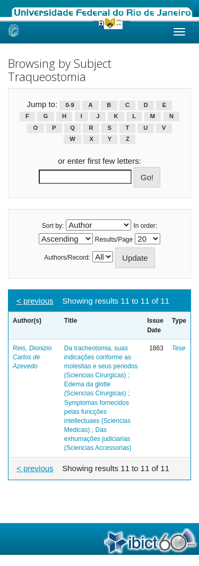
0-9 (70, 105)
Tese (179, 348)
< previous (35, 300)
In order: (146, 225)
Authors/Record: (67, 257)
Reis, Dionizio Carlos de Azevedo (32, 357)
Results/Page (114, 239)
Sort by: (53, 225)
